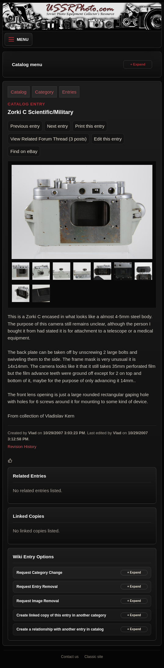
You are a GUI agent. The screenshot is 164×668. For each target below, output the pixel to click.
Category (44, 91)
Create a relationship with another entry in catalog (60, 629)
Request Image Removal (37, 601)
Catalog (19, 91)
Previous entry (25, 126)
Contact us (69, 657)
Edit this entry (108, 138)
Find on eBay (23, 151)
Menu (18, 39)
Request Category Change (39, 572)
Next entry (57, 126)
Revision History (22, 446)
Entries (69, 91)
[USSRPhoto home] (82, 17)
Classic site (94, 657)
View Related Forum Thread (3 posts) (48, 138)
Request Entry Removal (37, 586)
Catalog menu (27, 64)
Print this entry (89, 126)
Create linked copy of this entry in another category (61, 615)
